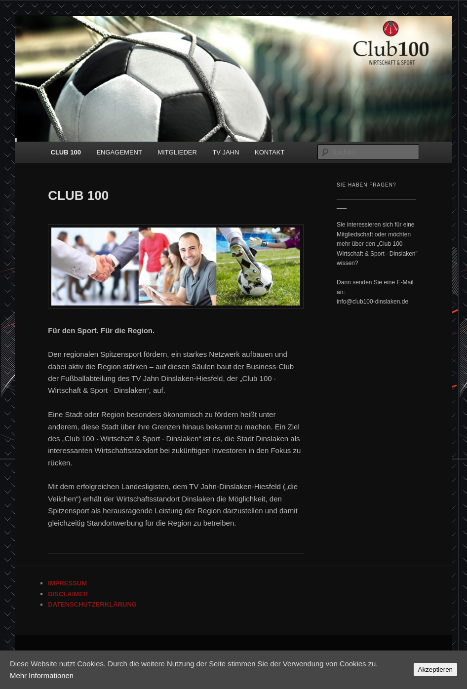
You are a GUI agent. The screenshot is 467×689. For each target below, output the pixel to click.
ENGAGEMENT (119, 152)
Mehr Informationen (42, 675)
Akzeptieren (435, 669)
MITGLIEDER (176, 152)
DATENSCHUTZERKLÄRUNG (92, 604)
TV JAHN (225, 152)
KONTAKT (269, 152)
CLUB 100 (66, 152)
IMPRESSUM (67, 583)
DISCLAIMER (68, 594)
